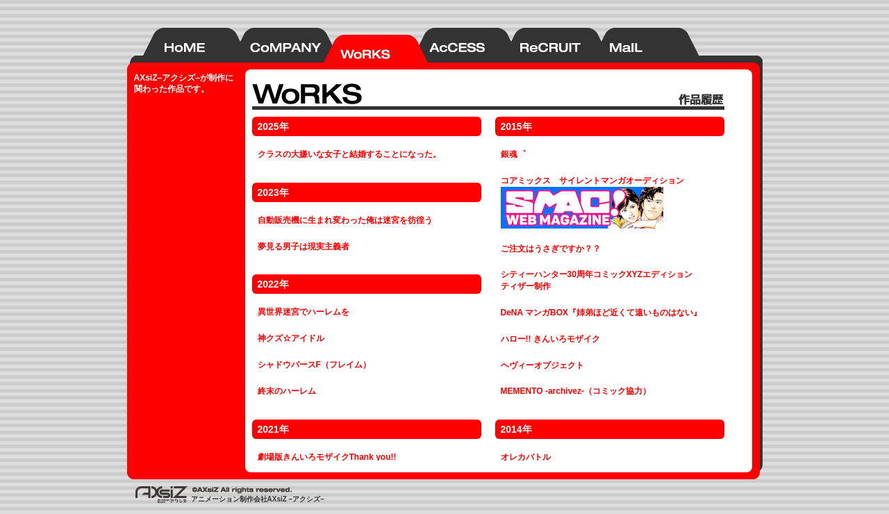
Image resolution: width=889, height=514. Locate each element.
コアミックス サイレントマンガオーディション (592, 202)
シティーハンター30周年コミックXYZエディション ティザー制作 (597, 280)
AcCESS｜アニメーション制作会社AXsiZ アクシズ (450, 45)
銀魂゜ (513, 154)
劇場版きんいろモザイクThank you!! (327, 457)
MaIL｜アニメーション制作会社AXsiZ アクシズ (630, 45)
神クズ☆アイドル (291, 338)
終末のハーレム (287, 391)
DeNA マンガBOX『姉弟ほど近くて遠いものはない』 (601, 312)
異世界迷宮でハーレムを (303, 312)
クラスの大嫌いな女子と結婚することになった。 (349, 154)
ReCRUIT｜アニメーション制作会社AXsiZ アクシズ (540, 45)
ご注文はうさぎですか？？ (551, 249)
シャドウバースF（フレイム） (314, 365)
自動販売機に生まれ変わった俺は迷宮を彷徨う (345, 220)
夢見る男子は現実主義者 (303, 246)
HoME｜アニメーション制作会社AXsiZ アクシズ (179, 45)
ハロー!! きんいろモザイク (550, 339)
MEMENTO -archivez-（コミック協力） (576, 391)
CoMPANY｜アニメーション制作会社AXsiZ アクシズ (269, 45)
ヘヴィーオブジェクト (542, 365)
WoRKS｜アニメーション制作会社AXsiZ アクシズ (360, 45)
